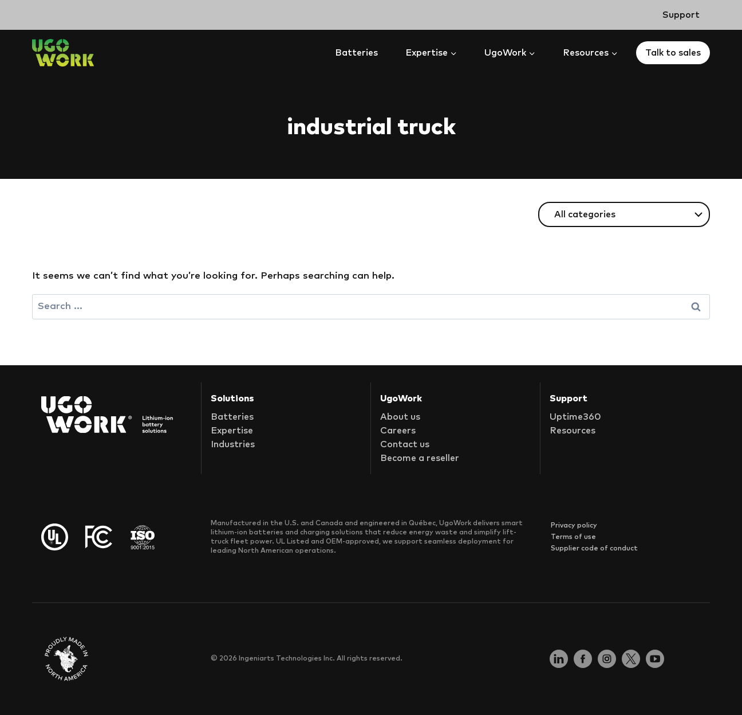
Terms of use (573, 536)
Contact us (404, 444)
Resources (572, 430)
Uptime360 (575, 416)
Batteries (356, 52)
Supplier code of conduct (594, 548)
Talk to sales (673, 52)
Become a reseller (419, 458)
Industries (233, 444)
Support (681, 14)
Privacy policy (574, 525)
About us (400, 416)
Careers (398, 430)
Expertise (232, 430)
